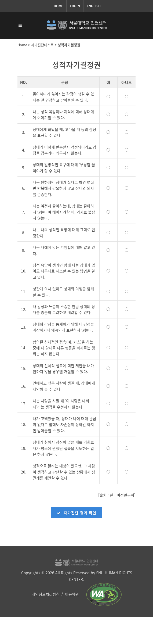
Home (58, 5)
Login (75, 5)
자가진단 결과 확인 (76, 512)
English (94, 5)
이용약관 (72, 594)
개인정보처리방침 (46, 594)
